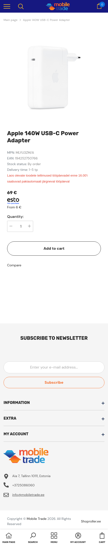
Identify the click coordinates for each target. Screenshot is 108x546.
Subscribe (54, 382)
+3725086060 (23, 485)
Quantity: (15, 216)
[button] (33, 538)
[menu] (7, 6)
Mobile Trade (37, 519)
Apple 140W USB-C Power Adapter (46, 20)
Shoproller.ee (91, 521)
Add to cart (54, 248)
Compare (14, 265)
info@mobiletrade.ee (28, 495)
